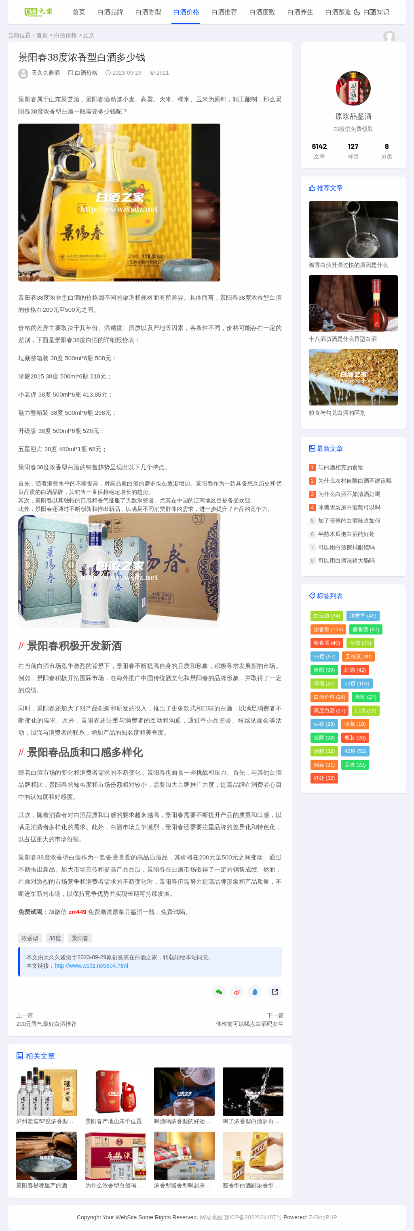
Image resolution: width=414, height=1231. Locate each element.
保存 (324, 724)
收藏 (355, 724)
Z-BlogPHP (323, 1218)
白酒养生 (300, 11)
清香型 (363, 616)
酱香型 (366, 629)
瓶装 (355, 738)
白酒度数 (262, 11)
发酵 (324, 738)
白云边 (327, 616)
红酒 (355, 670)
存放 (360, 643)
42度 (355, 751)
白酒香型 (148, 11)
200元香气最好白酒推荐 (46, 1024)
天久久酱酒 (46, 72)
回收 (355, 765)
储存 (324, 765)
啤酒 (324, 684)
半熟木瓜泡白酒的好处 (346, 534)
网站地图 (211, 1218)
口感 (365, 711)
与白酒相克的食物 (340, 467)
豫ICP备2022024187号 (253, 1218)
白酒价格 (186, 11)
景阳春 (80, 938)
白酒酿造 (338, 11)
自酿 (324, 670)
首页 (78, 11)
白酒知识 (376, 11)
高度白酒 (330, 711)
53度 (325, 656)
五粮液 (358, 656)
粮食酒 (327, 643)
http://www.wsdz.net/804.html (91, 965)
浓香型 (29, 938)
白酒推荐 (224, 11)
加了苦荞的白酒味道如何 (349, 520)
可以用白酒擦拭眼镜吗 (346, 547)
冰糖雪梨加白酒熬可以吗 (349, 507)
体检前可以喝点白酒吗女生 (250, 1024)
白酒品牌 (110, 11)
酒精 (324, 751)
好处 (324, 778)
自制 (365, 697)
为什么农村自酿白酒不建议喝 (355, 480)
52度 (356, 684)
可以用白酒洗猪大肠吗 (346, 560)
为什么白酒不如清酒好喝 (349, 494)
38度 (55, 938)
